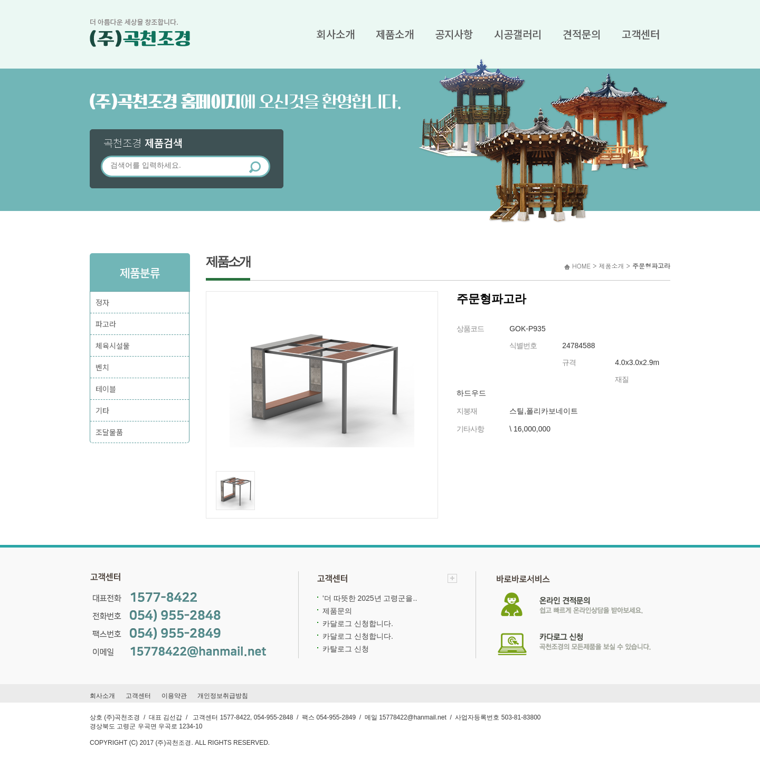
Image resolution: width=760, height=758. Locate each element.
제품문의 (337, 611)
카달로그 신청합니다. (357, 623)
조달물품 (109, 432)
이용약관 (174, 695)
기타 (102, 410)
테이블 (106, 388)
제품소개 (395, 34)
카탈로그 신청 (345, 649)
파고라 (106, 324)
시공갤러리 (518, 34)
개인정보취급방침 (222, 695)
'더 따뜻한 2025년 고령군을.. (369, 598)
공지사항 (454, 34)
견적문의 (582, 34)
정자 (102, 302)
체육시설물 (113, 345)
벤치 (102, 367)
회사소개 (336, 34)
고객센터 (641, 34)
